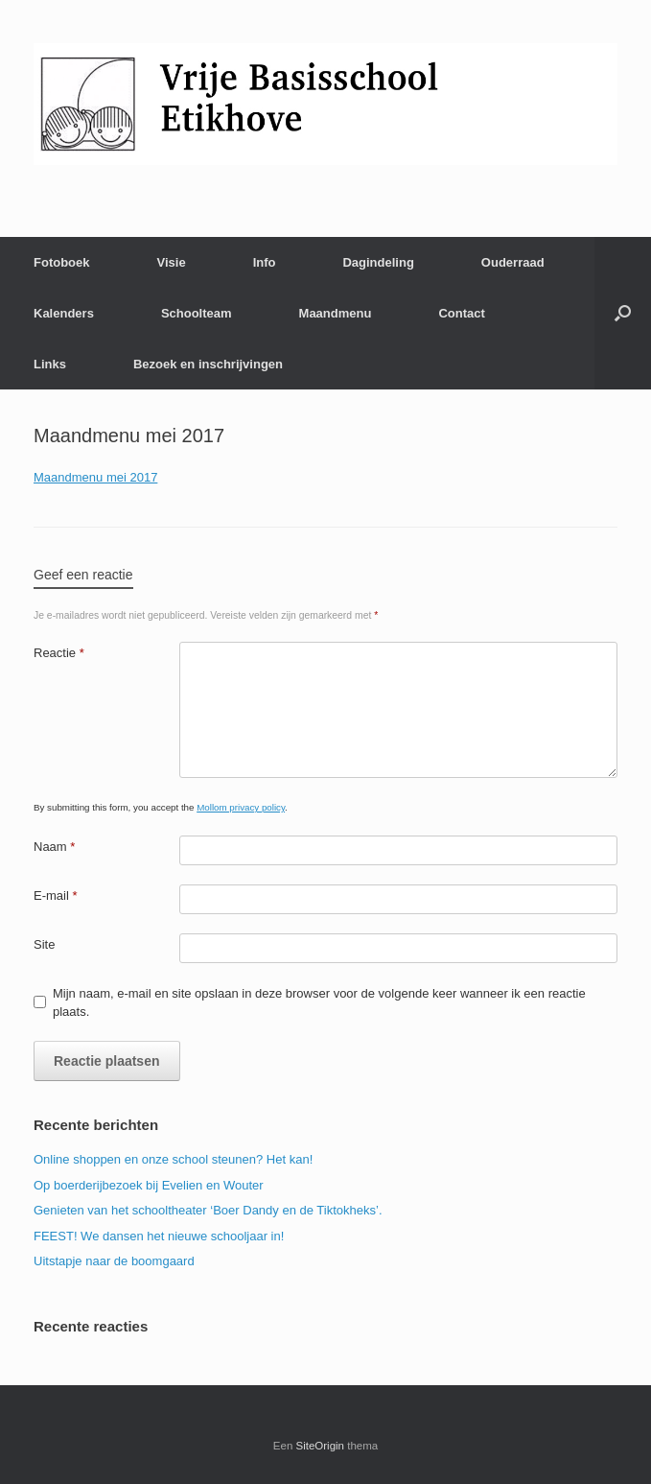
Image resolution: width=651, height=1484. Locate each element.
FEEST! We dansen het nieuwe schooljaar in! (159, 1236)
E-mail (56, 895)
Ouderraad (513, 262)
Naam (54, 846)
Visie (171, 262)
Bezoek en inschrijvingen (208, 364)
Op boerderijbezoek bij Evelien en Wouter (149, 1185)
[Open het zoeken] (622, 313)
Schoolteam (196, 313)
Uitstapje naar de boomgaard (114, 1261)
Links (50, 364)
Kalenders (64, 313)
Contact (461, 313)
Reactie (59, 653)
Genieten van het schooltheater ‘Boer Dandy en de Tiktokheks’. (208, 1210)
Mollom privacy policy (241, 807)
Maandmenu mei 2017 (95, 477)
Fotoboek (62, 262)
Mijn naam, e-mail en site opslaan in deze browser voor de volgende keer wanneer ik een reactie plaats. (319, 1003)
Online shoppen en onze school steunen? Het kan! (173, 1159)
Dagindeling (377, 262)
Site (44, 944)
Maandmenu (335, 313)
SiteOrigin (320, 1445)
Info (264, 262)
